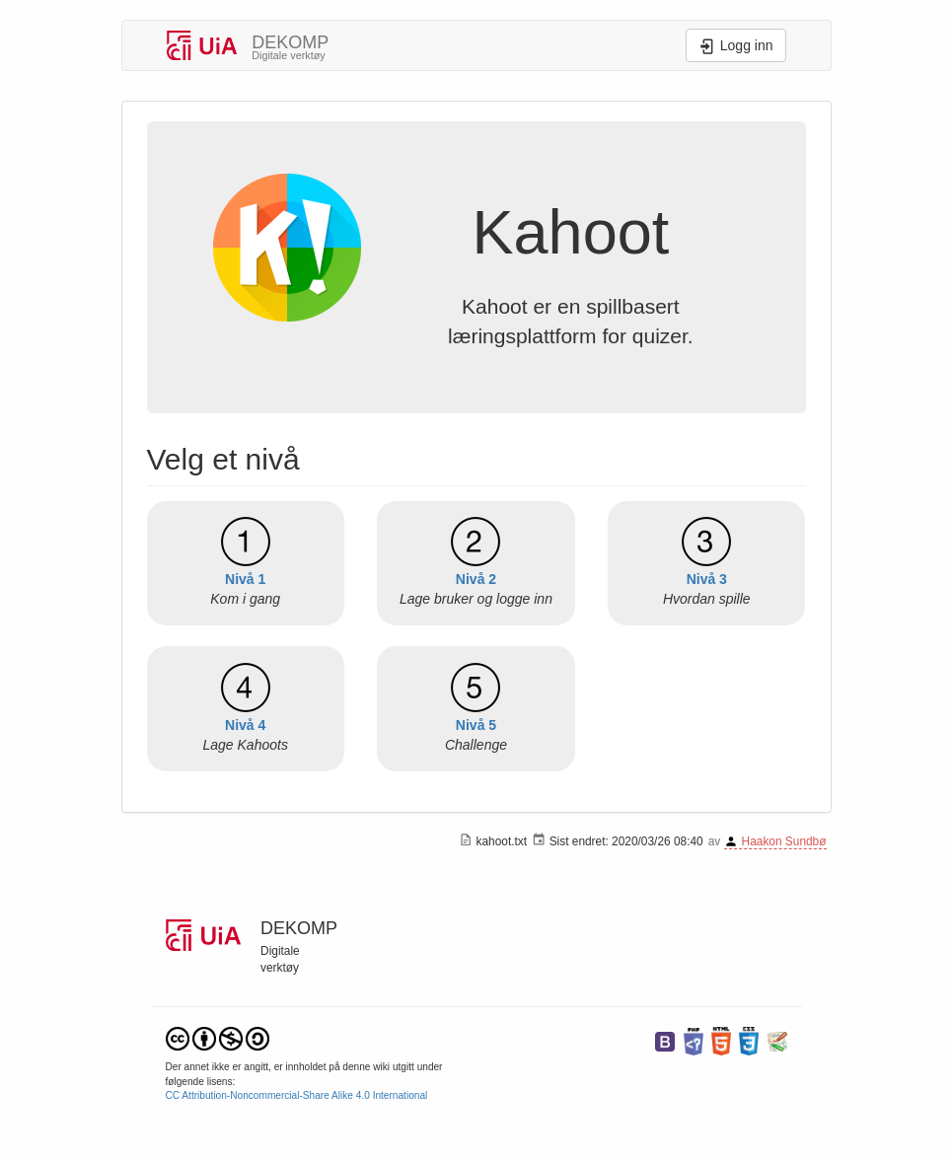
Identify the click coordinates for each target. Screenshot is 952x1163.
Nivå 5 (476, 725)
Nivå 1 (245, 579)
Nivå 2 (476, 579)
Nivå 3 (707, 579)
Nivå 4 (245, 725)
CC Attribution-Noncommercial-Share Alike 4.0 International (297, 1095)
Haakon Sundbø (784, 841)
